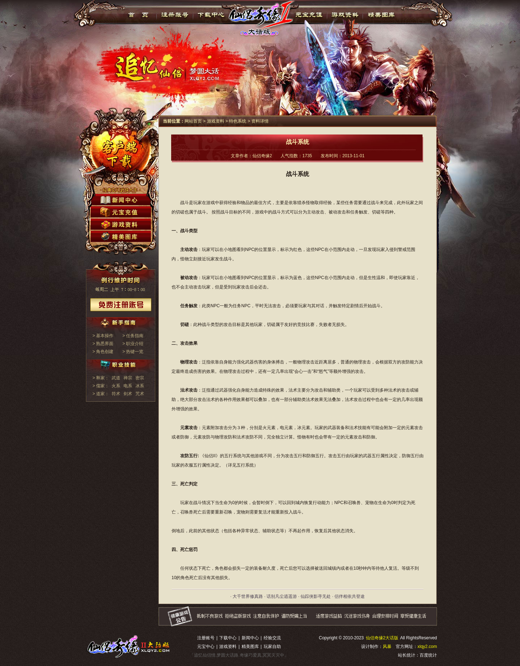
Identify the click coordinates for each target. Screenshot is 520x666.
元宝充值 (308, 15)
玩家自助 (272, 646)
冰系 (139, 385)
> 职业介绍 (132, 343)
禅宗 (128, 377)
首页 (138, 15)
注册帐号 (175, 15)
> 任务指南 (132, 335)
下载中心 (211, 15)
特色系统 (237, 121)
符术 (116, 393)
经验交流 (272, 637)
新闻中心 (250, 637)
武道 (116, 377)
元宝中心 (205, 646)
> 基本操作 (102, 335)
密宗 (139, 377)
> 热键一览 (132, 351)
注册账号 (205, 637)
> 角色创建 (102, 351)
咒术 (139, 393)
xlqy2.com (427, 646)
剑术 (128, 393)
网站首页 (193, 121)
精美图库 (381, 15)
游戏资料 (345, 15)
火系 (116, 385)
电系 (128, 385)
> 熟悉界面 (102, 343)
